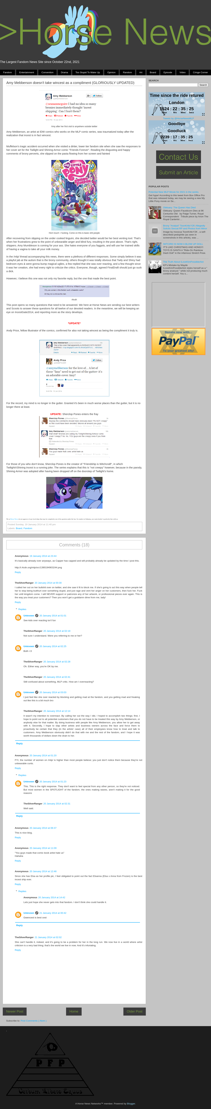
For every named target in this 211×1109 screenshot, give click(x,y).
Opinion (111, 72)
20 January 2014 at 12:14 (56, 711)
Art (140, 72)
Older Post (134, 1011)
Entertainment (26, 72)
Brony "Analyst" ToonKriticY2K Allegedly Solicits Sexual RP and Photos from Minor (185, 227)
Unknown (29, 615)
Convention (47, 72)
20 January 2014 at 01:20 (43, 755)
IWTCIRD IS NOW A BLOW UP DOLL (183, 244)
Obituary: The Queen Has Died (179, 207)
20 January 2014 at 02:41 (56, 677)
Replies (22, 609)
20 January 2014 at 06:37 (43, 828)
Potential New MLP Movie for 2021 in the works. (174, 192)
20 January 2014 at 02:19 (56, 631)
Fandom (7, 72)
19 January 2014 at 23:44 (43, 556)
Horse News (14, 519)
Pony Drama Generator (178, 304)
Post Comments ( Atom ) (34, 1020)
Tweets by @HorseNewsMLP (178, 118)
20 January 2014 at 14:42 (51, 897)
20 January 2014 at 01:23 (52, 781)
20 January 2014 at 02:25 (52, 646)
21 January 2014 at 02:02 (48, 937)
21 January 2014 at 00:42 (52, 913)
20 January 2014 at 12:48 (43, 871)
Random (127, 72)
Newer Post (14, 1011)
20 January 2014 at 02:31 (56, 803)
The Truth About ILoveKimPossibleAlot (183, 261)
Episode (168, 72)
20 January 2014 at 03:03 (52, 692)
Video (183, 72)
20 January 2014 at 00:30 (48, 582)
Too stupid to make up (87, 72)
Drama (64, 72)
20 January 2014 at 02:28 (56, 661)
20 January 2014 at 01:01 (52, 615)
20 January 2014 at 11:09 (43, 848)
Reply (18, 572)
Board (153, 72)
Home (73, 1011)
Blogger (131, 1103)
